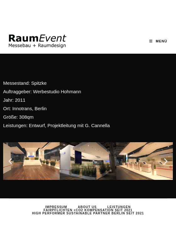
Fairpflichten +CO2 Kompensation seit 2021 (88, 204)
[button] (10, 161)
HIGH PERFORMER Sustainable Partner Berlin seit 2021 (88, 207)
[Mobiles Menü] (158, 41)
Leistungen (118, 201)
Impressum (56, 201)
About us (87, 201)
